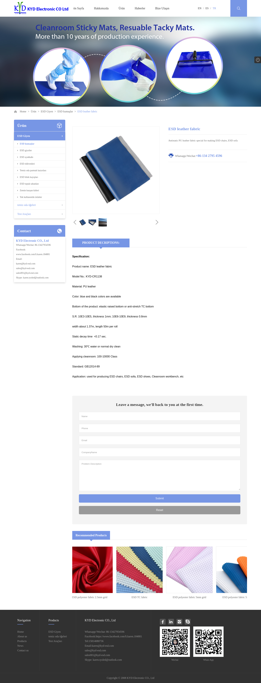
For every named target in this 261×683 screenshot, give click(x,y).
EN (199, 8)
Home (23, 111)
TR (214, 8)
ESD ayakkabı (26, 157)
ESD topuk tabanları (29, 184)
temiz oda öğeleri (26, 205)
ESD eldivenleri (27, 164)
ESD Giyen (47, 111)
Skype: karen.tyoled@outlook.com (32, 277)
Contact (24, 231)
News (20, 645)
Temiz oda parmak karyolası (33, 170)
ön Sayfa (78, 8)
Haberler (140, 8)
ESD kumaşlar (65, 111)
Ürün (122, 8)
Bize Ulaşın (162, 8)
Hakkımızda (101, 8)
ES (207, 8)
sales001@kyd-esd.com (27, 273)
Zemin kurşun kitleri (29, 190)
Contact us (23, 650)
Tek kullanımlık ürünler (31, 197)
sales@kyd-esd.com (25, 268)
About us (22, 636)
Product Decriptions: (101, 242)
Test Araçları (24, 214)
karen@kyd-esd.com (25, 263)
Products (22, 641)
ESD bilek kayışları (29, 177)
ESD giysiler (26, 150)
